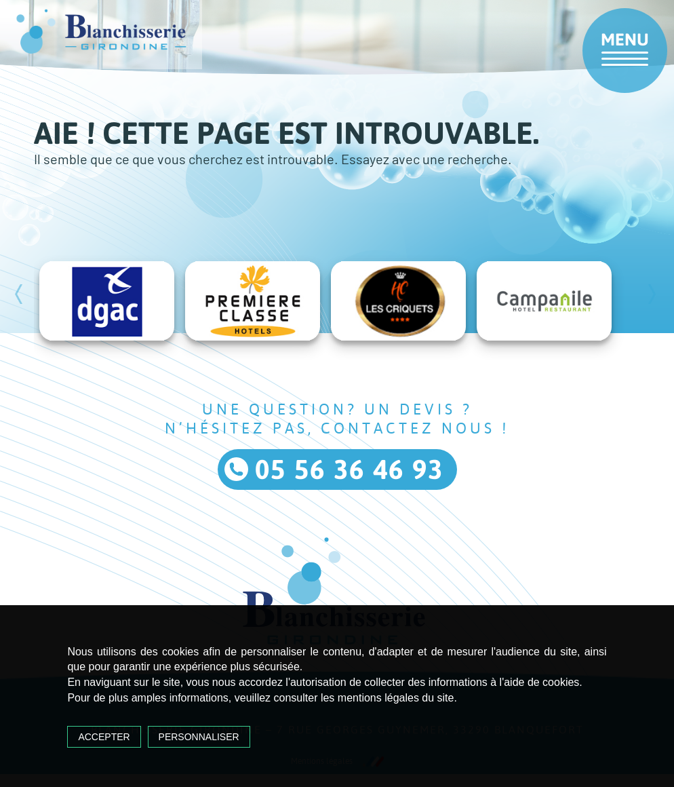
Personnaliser (199, 736)
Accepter (104, 736)
